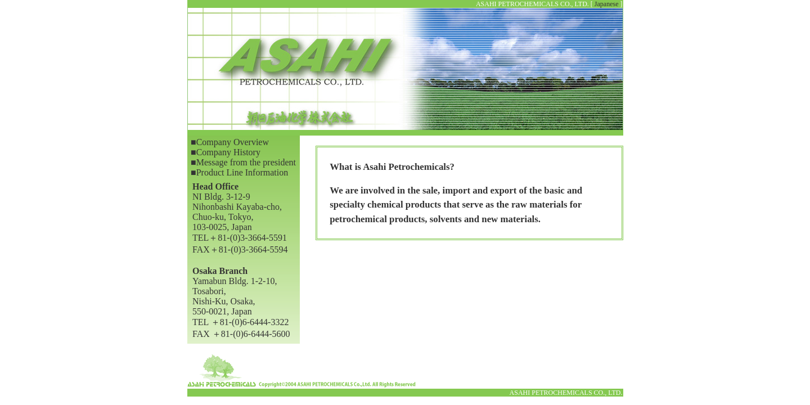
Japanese (607, 4)
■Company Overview (230, 142)
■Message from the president (243, 162)
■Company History (225, 152)
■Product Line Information (239, 172)
